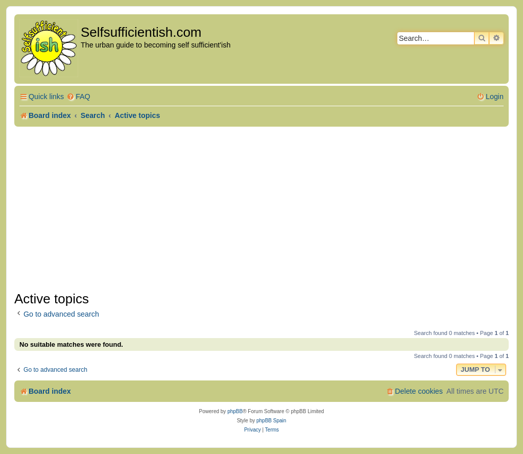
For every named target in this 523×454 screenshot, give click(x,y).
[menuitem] (78, 97)
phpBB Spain (271, 420)
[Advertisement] (261, 208)
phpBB (235, 411)
